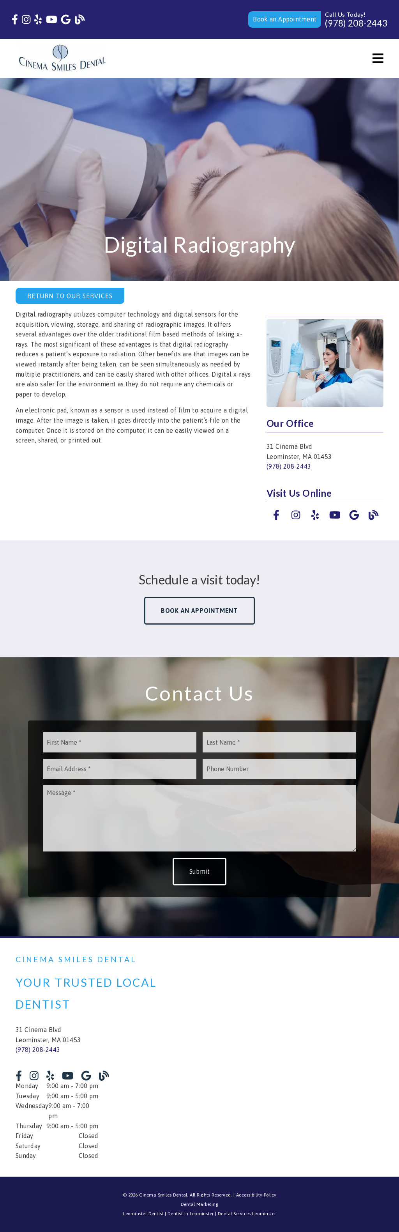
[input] (119, 742)
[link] (15, 19)
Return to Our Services (70, 295)
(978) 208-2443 (356, 23)
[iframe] (300, 1057)
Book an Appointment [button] (199, 610)
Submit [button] (199, 871)
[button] (284, 19)
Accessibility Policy (256, 1195)
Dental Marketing (200, 1204)
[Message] (199, 818)
